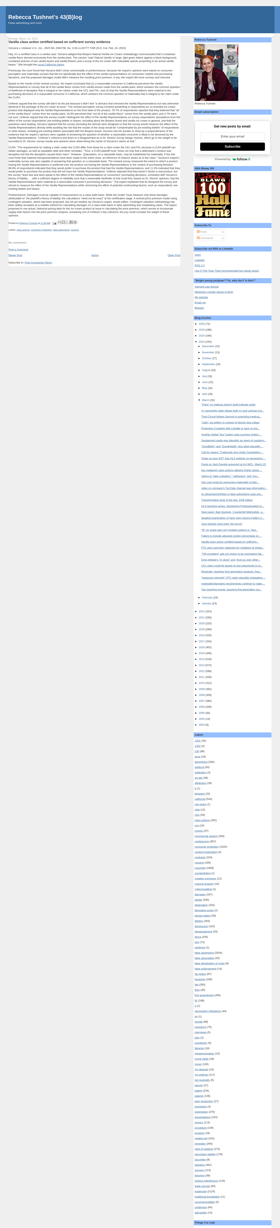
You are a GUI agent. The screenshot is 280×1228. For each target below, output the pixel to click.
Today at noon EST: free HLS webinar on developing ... (233, 458)
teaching (200, 1175)
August (206, 370)
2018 (202, 635)
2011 (202, 677)
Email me (200, 302)
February (207, 597)
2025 (202, 329)
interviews (200, 1032)
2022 (202, 611)
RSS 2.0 (199, 265)
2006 (202, 706)
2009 (202, 689)
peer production (204, 1101)
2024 (202, 335)
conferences (202, 841)
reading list (201, 1138)
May (205, 388)
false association (204, 958)
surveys (75, 230)
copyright (200, 867)
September (209, 364)
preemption (201, 1111)
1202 (198, 745)
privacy (199, 1122)
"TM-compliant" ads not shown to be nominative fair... (232, 553)
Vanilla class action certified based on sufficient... (230, 541)
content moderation (206, 852)
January (207, 603)
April (205, 393)
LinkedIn (200, 260)
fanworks (200, 979)
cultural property (204, 883)
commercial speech (206, 836)
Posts (202, 231)
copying (199, 862)
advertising (201, 761)
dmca (198, 936)
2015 (202, 653)
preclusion (201, 1106)
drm (197, 942)
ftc (196, 1000)
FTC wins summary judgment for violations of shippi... (232, 547)
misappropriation (204, 1053)
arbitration (200, 772)
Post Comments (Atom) (38, 262)
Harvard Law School (207, 286)
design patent (203, 915)
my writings (201, 1074)
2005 (202, 712)
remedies (200, 1143)
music (198, 1064)
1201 (198, 740)
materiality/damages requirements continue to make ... (233, 583)
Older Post (174, 255)
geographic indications (208, 1011)
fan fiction (200, 974)
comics (199, 830)
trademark (201, 1191)
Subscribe (232, 146)
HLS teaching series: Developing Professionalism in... (232, 506)
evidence (200, 947)
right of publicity (204, 1148)
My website (201, 297)
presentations (203, 1117)
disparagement (203, 931)
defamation (201, 905)
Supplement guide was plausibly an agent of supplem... (233, 440)
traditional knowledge (207, 1196)
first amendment (204, 995)
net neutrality (202, 1080)
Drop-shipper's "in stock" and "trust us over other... (230, 559)
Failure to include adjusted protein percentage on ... (231, 535)
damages (200, 894)
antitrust (199, 767)
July (205, 376)
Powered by (232, 159)
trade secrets (202, 1186)
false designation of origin (210, 963)
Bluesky (199, 307)
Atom (198, 254)
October (207, 358)
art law (198, 777)
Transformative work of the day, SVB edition (227, 500)
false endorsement (205, 968)
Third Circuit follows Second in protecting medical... (231, 416)
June (205, 382)
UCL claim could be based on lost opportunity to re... (232, 565)
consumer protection (41, 230)
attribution (200, 783)
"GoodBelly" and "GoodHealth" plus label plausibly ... (232, 446)
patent (198, 1090)
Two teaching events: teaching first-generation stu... (231, 589)
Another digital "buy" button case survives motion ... (231, 434)
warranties (201, 1212)
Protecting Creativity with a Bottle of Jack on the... (230, 428)
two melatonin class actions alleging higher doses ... (231, 470)
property (199, 1133)
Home (95, 255)
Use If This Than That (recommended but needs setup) (227, 270)
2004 (202, 718)
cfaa (197, 809)
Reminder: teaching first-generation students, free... (231, 571)
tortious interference (206, 1180)
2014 (202, 659)
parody (199, 1085)
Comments (205, 238)
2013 (202, 665)
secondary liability (205, 1154)
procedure (201, 1127)
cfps (197, 814)
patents (199, 1095)
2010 (202, 682)
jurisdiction (201, 1042)
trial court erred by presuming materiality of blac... (230, 482)
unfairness (201, 1207)
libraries (199, 1048)
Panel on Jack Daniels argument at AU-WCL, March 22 (233, 464)
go (196, 1016)
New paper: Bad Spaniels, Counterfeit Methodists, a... (232, 512)
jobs (197, 1037)
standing (200, 1164)
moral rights (202, 1058)
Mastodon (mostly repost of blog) (214, 291)
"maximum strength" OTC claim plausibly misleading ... (233, 577)
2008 (202, 694)
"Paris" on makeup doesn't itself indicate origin (228, 404)
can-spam (200, 804)
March (206, 400)
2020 (202, 623)
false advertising (61, 230)
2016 (202, 647)
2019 (202, 629)
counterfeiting (203, 873)
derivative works (204, 910)
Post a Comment (18, 249)
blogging (200, 793)
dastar (198, 899)
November (208, 352)
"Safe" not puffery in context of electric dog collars (230, 422)
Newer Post (15, 255)
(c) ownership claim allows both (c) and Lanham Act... (232, 410)
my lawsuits (201, 1069)
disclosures (201, 926)
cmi (197, 825)
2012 (202, 671)
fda (196, 984)
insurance (200, 1027)
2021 (202, 617)
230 (197, 751)
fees (197, 989)
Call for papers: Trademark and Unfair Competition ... (232, 452)
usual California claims (51, 64)
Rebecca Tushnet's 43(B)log (45, 17)
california (200, 799)
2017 (202, 641)
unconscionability (205, 1202)
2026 (202, 323)
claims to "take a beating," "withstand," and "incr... (230, 476)
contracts (200, 857)
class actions (23, 230)
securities (200, 1159)
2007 (202, 700)
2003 (202, 724)
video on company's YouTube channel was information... (234, 488)
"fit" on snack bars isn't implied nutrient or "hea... (229, 530)
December (208, 346)
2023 (202, 341)
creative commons (205, 878)
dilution (199, 920)
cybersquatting (203, 889)
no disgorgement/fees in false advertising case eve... (232, 494)
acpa (197, 756)
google (199, 1021)
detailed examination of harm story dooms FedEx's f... (233, 517)
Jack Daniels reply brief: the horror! (222, 523)
